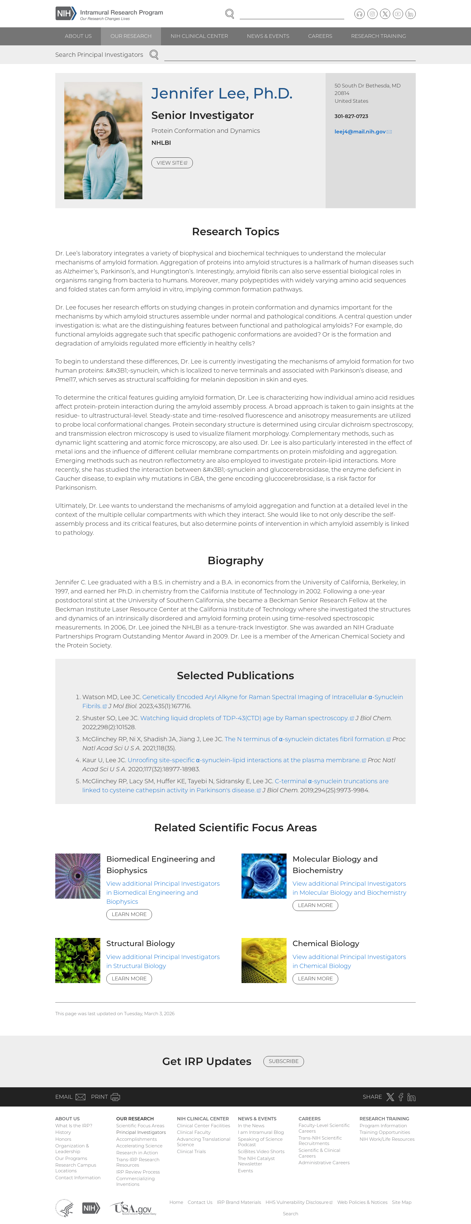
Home (176, 1202)
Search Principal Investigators (99, 54)
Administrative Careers (324, 1162)
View (175, 164)
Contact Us (200, 1202)
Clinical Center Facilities (203, 1125)
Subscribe (284, 1061)
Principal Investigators (141, 1132)
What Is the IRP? (73, 1125)
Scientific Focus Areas (140, 1125)
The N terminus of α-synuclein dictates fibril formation (308, 739)
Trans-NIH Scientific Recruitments (320, 1140)
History (63, 1132)
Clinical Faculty (194, 1132)
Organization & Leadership (72, 1148)
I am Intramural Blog (261, 1132)
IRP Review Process (138, 1172)
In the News (251, 1125)
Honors (63, 1139)
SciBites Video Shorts (261, 1151)
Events (245, 1171)
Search (290, 1213)
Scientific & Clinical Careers (319, 1153)
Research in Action (137, 1152)
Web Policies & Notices (362, 1202)
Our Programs (71, 1158)
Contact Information (78, 1177)
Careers (320, 36)
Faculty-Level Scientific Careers (324, 1128)
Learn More (129, 914)
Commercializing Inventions (135, 1181)
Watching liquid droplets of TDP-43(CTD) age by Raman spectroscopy (247, 718)
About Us (78, 36)
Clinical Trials (191, 1151)
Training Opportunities (385, 1132)
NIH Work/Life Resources (387, 1139)
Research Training (378, 36)
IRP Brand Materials (239, 1202)
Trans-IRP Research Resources (138, 1162)
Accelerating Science (139, 1146)
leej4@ (363, 132)
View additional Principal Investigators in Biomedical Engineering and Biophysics (163, 892)
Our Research (131, 36)
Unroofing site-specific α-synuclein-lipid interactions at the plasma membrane (247, 760)
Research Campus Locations (75, 1168)
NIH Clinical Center (199, 36)
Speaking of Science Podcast (260, 1142)
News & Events (268, 36)
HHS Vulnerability (299, 1202)
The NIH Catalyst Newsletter (256, 1161)
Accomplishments (136, 1139)
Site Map (402, 1202)
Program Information (383, 1125)
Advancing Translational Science (203, 1142)
